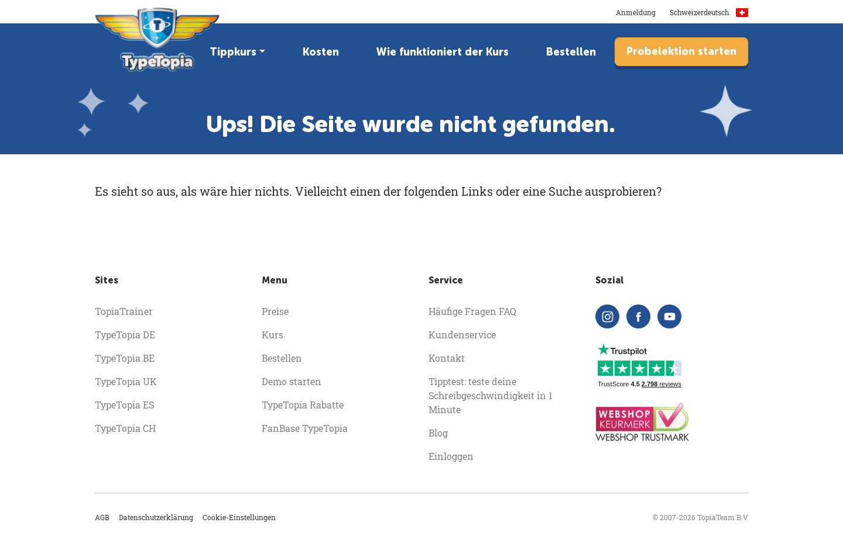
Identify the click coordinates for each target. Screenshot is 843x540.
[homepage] (158, 39)
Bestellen (571, 52)
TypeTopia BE (125, 358)
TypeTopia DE (125, 334)
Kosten (321, 52)
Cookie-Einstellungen (239, 517)
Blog (438, 433)
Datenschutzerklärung (156, 517)
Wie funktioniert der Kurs (442, 52)
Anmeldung (636, 12)
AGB (102, 517)
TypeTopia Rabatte (303, 405)
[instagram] (607, 316)
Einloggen (451, 456)
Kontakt (447, 358)
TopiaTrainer (124, 311)
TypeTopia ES (124, 405)
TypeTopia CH (125, 428)
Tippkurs (233, 52)
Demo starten (291, 381)
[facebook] (638, 316)
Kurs (272, 334)
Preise (275, 311)
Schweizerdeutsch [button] (709, 12)
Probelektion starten (681, 51)
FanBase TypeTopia (305, 428)
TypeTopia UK (126, 381)
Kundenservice (462, 334)
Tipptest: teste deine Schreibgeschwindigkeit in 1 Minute (491, 395)
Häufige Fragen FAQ (472, 311)
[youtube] (669, 316)
